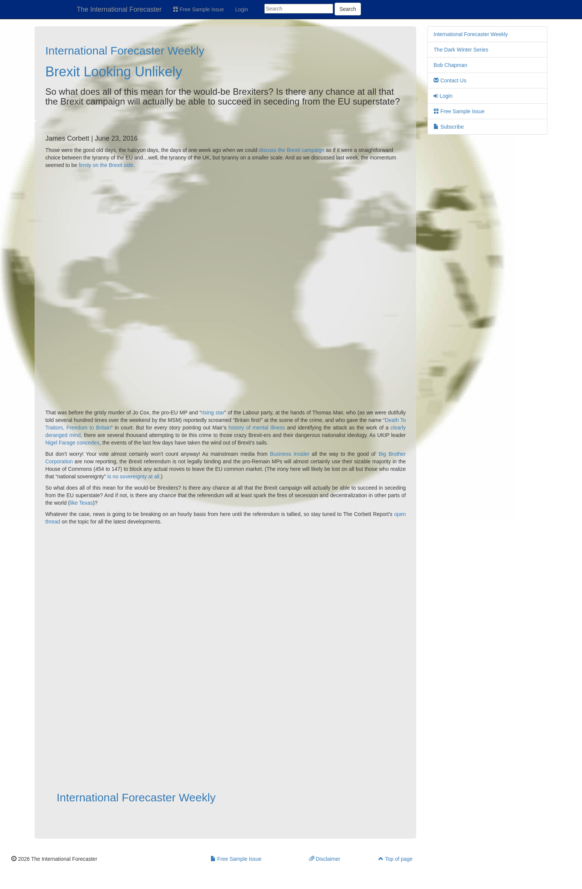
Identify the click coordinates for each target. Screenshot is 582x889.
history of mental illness (258, 428)
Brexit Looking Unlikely (113, 71)
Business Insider (289, 454)
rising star (212, 413)
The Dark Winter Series (460, 50)
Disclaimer (324, 859)
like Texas (81, 503)
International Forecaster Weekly (124, 50)
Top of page (395, 859)
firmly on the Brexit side (106, 165)
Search (348, 9)
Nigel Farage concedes (72, 443)
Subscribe (448, 127)
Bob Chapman (450, 65)
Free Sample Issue (198, 9)
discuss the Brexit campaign (291, 150)
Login (241, 9)
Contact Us (449, 80)
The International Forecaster (119, 9)
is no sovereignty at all (133, 476)
